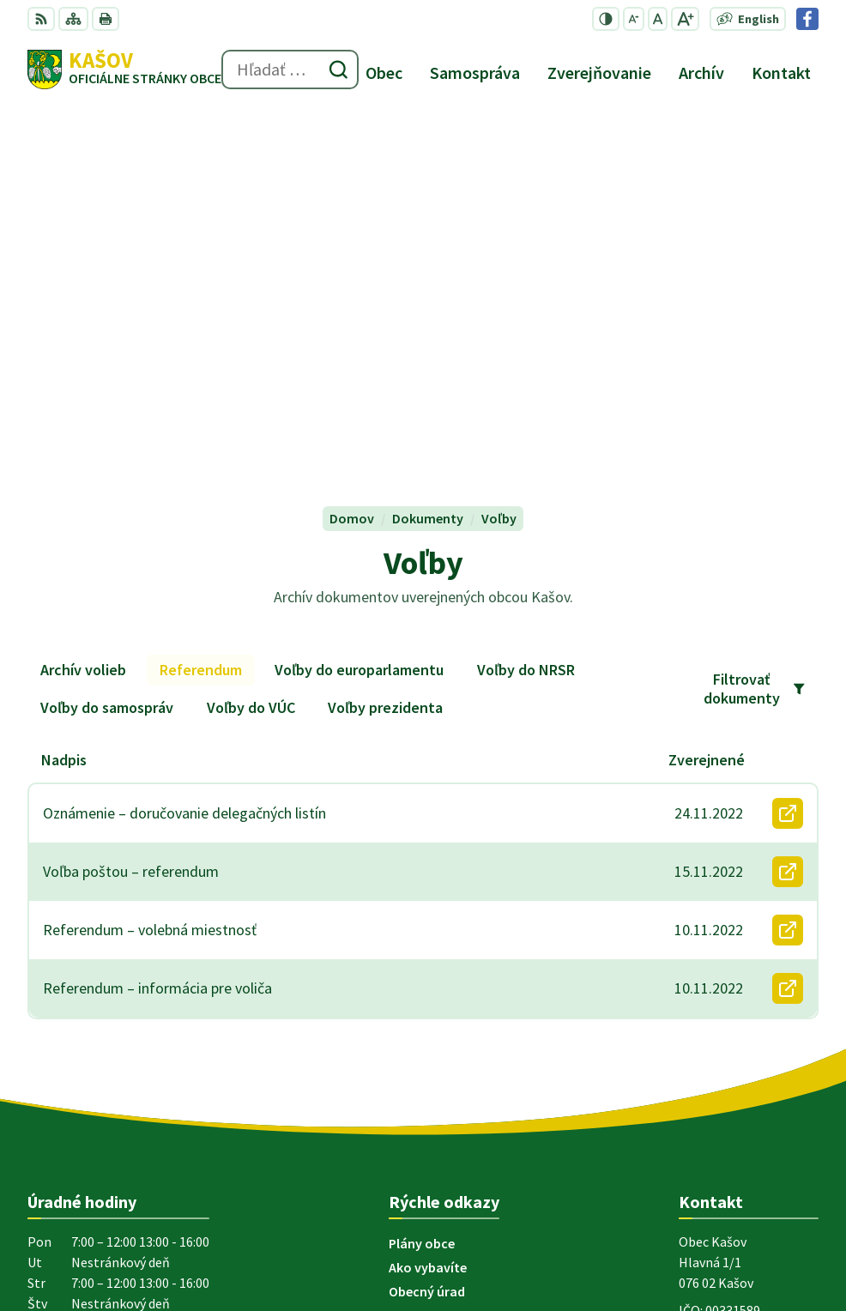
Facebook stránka (733, 1045)
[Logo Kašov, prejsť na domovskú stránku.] (124, 69)
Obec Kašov (159, 1160)
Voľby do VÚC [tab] (251, 353)
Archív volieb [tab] (83, 315)
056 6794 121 (715, 1003)
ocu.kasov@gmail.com (749, 1024)
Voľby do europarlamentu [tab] (359, 315)
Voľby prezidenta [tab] (385, 353)
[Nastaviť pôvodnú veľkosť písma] (658, 19)
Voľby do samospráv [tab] (106, 353)
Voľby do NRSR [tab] (526, 315)
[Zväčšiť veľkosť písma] (685, 19)
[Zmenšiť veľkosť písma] (633, 19)
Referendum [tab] (201, 315)
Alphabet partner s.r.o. (251, 1143)
